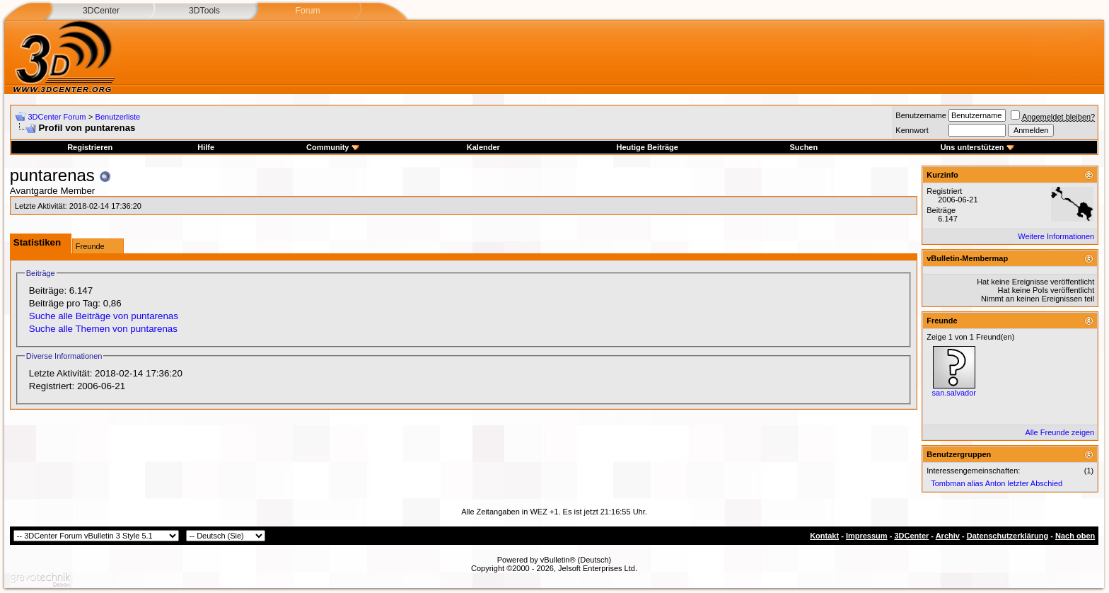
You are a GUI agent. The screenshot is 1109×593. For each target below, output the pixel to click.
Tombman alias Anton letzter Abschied (996, 483)
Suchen (803, 147)
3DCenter (101, 11)
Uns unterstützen (977, 147)
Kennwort (911, 130)
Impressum (867, 535)
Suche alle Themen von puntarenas (103, 328)
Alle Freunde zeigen (1059, 432)
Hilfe (205, 147)
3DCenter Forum (57, 117)
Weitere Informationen (1056, 236)
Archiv (948, 535)
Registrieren (89, 147)
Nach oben (1075, 535)
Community (332, 147)
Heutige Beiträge (647, 147)
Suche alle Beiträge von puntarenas (103, 316)
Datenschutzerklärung (1008, 535)
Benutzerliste (118, 117)
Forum (307, 11)
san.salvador (954, 392)
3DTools (204, 11)
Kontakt (824, 535)
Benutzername (920, 115)
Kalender (483, 147)
